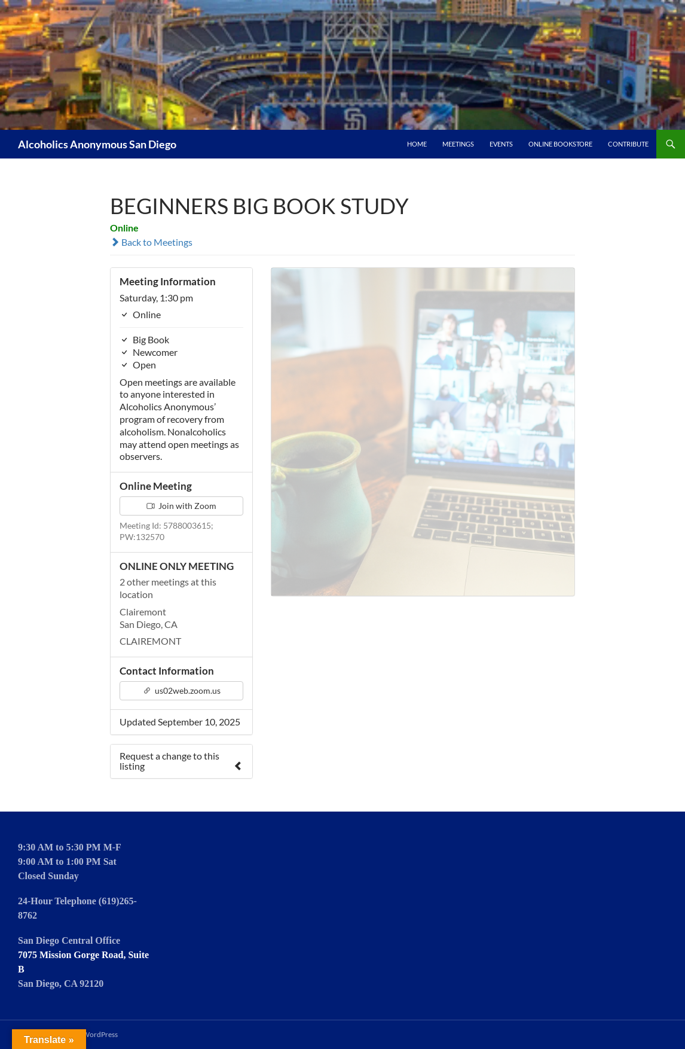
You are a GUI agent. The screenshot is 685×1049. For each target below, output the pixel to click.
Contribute (628, 144)
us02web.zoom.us (182, 690)
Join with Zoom (181, 506)
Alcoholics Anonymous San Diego (97, 144)
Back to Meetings (151, 242)
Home (417, 144)
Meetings (458, 144)
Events (501, 144)
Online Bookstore (560, 144)
